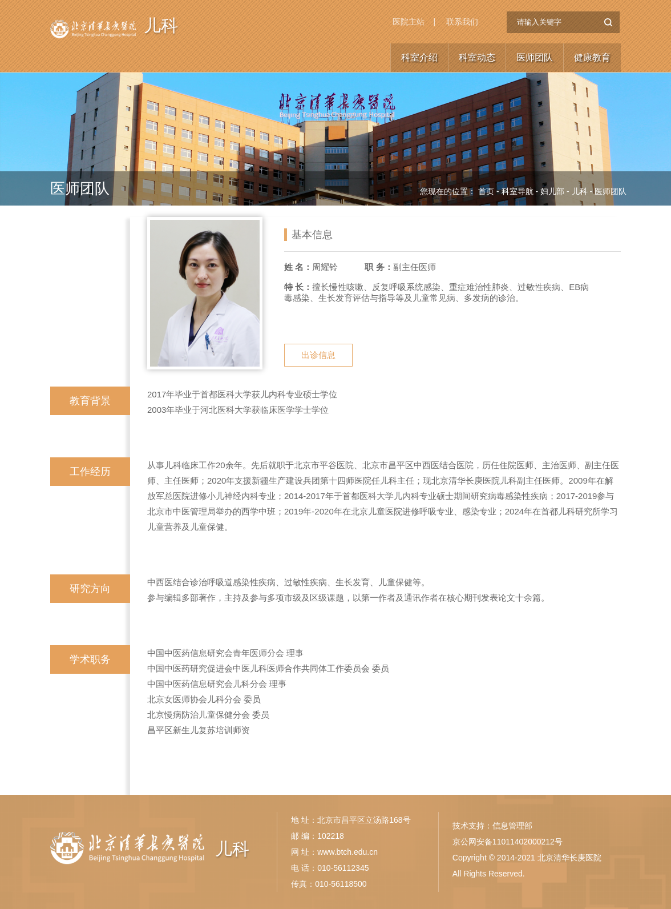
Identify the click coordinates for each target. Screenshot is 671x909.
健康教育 (592, 57)
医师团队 (534, 57)
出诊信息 (318, 355)
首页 (486, 191)
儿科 (161, 26)
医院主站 (409, 21)
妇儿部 (552, 191)
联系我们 (462, 21)
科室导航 (517, 191)
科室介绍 (419, 57)
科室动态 (477, 57)
